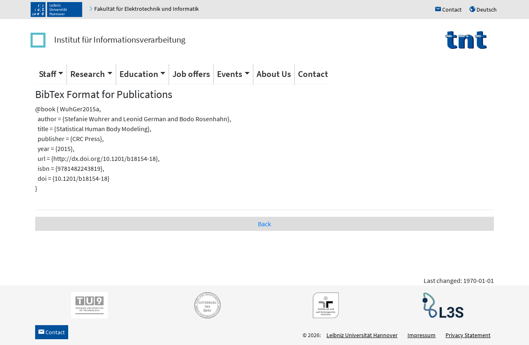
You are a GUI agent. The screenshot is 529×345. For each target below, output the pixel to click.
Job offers (191, 73)
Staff (47, 73)
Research (87, 73)
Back (264, 224)
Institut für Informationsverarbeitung (120, 39)
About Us (274, 73)
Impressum (421, 335)
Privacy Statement (468, 335)
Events (229, 73)
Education (138, 73)
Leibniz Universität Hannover (362, 335)
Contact (313, 73)
